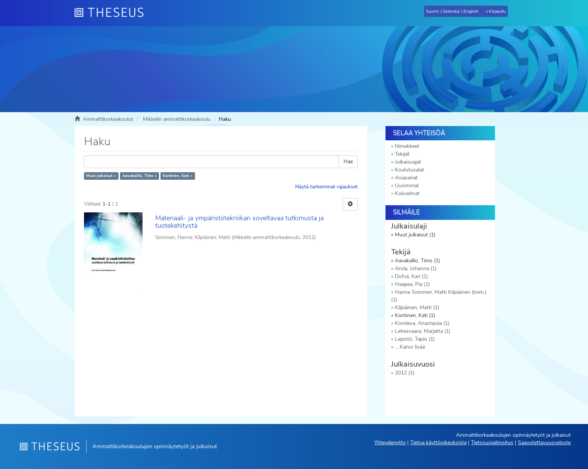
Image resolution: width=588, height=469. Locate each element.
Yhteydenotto (390, 442)
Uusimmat (407, 185)
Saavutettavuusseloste (544, 442)
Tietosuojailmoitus (492, 442)
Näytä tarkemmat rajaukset (326, 186)
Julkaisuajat (408, 161)
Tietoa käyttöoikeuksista (438, 442)
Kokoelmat (407, 193)
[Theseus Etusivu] (112, 13)
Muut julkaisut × (101, 176)
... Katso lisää (410, 346)
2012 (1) (404, 372)
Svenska (451, 11)
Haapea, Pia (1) (412, 284)
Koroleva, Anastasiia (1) (422, 323)
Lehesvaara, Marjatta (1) (422, 331)
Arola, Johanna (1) (415, 268)
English (471, 11)
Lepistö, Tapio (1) (415, 339)
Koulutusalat (409, 169)
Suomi (432, 11)
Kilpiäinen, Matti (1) (417, 307)
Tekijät (402, 154)
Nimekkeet (407, 146)
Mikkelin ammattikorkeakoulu (176, 119)
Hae (348, 161)
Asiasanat (406, 177)
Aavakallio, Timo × (139, 176)
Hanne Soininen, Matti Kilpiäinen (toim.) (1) (438, 296)
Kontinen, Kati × (177, 176)
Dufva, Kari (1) (411, 276)
